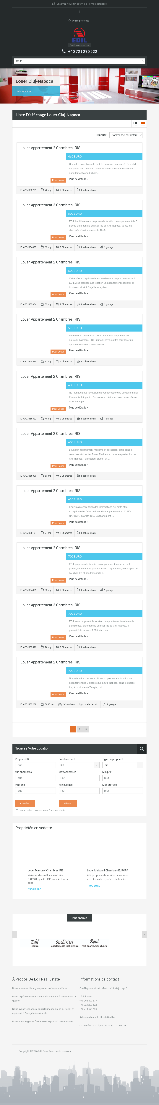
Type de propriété (112, 759)
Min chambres (23, 771)
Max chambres (67, 771)
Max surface (109, 784)
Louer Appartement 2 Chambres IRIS (50, 148)
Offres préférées (78, 20)
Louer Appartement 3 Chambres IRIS (50, 205)
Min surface (66, 784)
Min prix (106, 771)
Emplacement (67, 759)
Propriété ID (22, 759)
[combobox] (79, 765)
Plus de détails (78, 179)
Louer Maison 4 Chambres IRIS (46, 870)
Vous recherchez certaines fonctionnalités (40, 810)
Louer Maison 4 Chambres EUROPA (107, 870)
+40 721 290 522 (82, 51)
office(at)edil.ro (98, 3)
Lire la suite (120, 879)
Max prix (20, 784)
